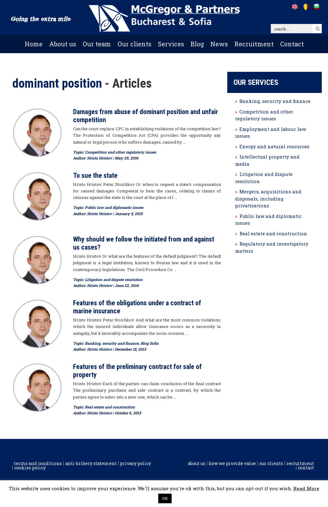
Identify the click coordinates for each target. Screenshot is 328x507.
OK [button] (165, 498)
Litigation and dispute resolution (114, 279)
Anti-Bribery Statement (91, 463)
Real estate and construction (110, 406)
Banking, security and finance (112, 343)
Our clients (134, 44)
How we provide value (232, 463)
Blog (197, 44)
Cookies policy (30, 468)
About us (62, 44)
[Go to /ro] (305, 7)
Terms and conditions (38, 463)
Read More (306, 488)
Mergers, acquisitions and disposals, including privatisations (268, 198)
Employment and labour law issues (270, 132)
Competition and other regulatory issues (120, 152)
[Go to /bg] (316, 7)
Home (34, 44)
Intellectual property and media (267, 160)
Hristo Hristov (99, 157)
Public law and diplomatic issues (114, 207)
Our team (97, 44)
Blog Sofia (150, 343)
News (219, 44)
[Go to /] (294, 7)
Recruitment (254, 44)
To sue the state (95, 175)
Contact (292, 44)
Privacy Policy (135, 463)
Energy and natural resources (274, 146)
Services (171, 44)
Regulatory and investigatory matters (271, 247)
